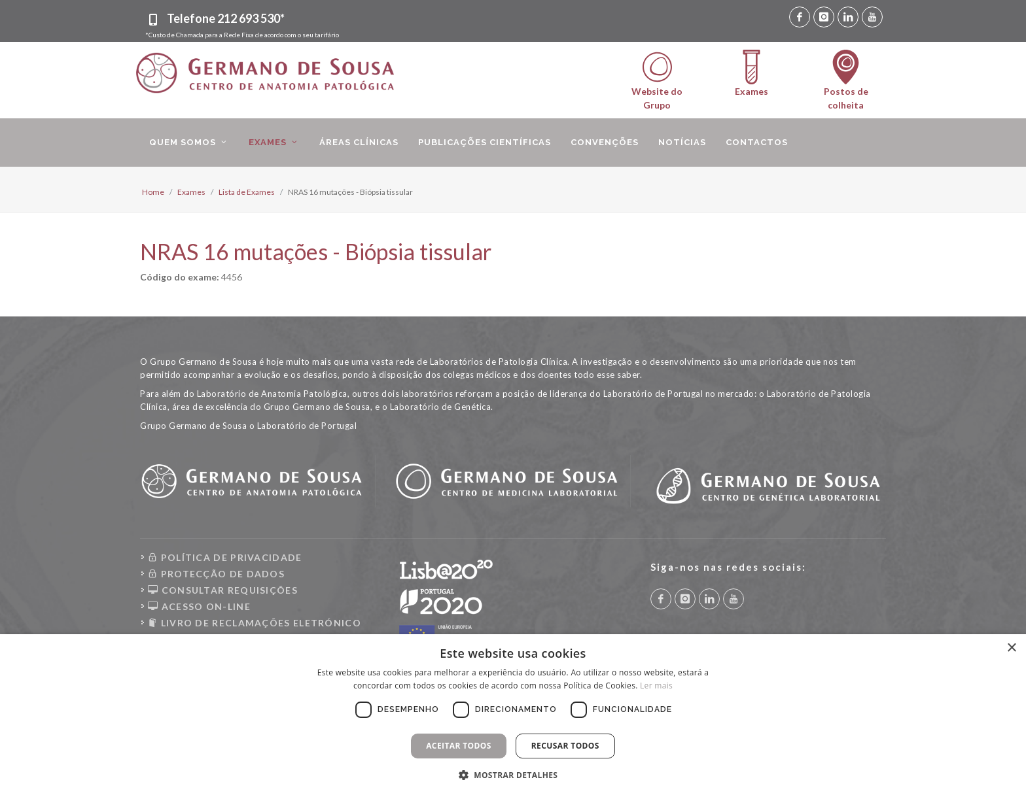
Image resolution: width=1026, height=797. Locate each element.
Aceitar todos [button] (458, 745)
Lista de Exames (247, 192)
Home (153, 192)
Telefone (226, 18)
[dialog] (513, 715)
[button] (513, 774)
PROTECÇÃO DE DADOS (216, 574)
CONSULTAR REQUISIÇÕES (223, 590)
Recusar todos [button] (565, 745)
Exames (191, 192)
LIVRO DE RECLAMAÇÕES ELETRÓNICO (254, 623)
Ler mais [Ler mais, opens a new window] (656, 685)
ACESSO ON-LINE (199, 606)
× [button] (1011, 648)
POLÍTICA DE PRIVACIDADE (225, 557)
